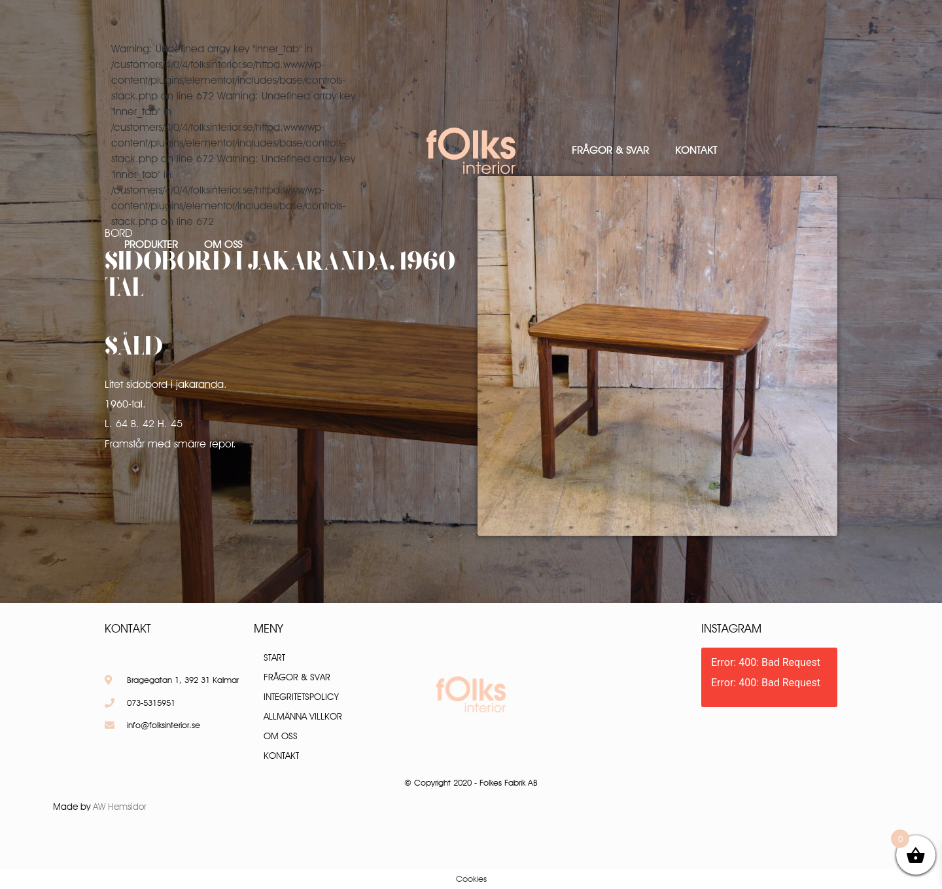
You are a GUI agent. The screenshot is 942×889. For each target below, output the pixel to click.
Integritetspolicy (301, 696)
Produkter (151, 244)
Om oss (223, 244)
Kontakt (696, 150)
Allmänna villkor (303, 716)
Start (274, 657)
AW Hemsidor (120, 806)
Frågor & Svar (610, 150)
